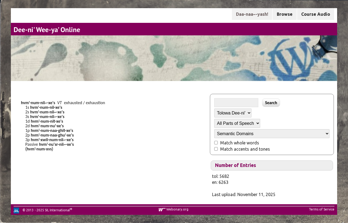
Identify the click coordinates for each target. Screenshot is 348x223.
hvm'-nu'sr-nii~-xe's (56, 144)
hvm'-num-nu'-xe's (47, 125)
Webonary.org (177, 209)
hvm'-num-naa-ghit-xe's (52, 130)
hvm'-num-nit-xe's (47, 121)
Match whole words (239, 142)
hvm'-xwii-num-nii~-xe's (52, 139)
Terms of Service (321, 209)
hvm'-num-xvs (39, 148)
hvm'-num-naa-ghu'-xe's (52, 135)
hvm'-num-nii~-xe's (38, 102)
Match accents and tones (245, 149)
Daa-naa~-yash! (252, 14)
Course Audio (315, 14)
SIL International (57, 210)
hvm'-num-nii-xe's (46, 107)
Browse (285, 14)
